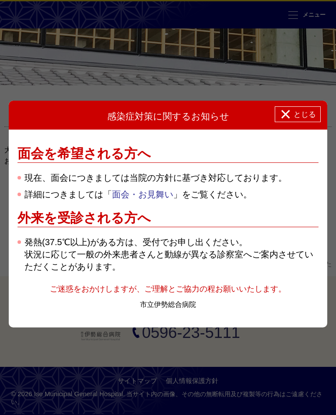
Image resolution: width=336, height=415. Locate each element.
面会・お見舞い (142, 194)
